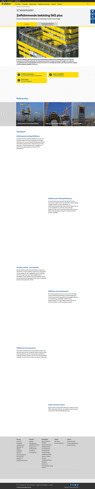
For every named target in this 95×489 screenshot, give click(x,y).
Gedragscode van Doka (21, 460)
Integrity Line (19, 458)
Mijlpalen (18, 449)
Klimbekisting (12, 6)
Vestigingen (19, 443)
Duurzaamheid (19, 456)
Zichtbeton (44, 462)
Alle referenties (32, 452)
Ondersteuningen (46, 452)
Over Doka (18, 4)
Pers (17, 485)
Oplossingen (33, 4)
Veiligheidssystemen (47, 454)
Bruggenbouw (32, 446)
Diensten (44, 458)
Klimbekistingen (46, 450)
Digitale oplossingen (44, 4)
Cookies (51, 485)
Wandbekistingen (46, 446)
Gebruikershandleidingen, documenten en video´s (47, 24)
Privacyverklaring (31, 485)
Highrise (31, 441)
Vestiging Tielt (19, 447)
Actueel (53, 4)
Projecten (25, 4)
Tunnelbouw (32, 450)
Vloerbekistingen (46, 448)
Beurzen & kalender (59, 443)
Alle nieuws (57, 441)
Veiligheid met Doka (46, 460)
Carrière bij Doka (71, 441)
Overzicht (26, 24)
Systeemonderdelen (46, 445)
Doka (3, 6)
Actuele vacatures (71, 445)
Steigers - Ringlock (46, 456)
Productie (18, 453)
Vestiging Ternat (20, 445)
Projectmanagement (21, 454)
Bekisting (7, 6)
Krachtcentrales (33, 448)
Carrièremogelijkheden (72, 443)
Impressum (22, 485)
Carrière (59, 4)
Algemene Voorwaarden (42, 485)
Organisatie (19, 451)
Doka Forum (45, 464)
